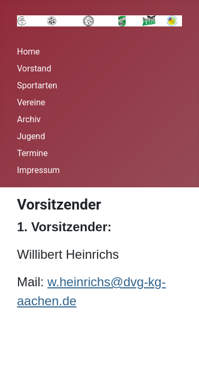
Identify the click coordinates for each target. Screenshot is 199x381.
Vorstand (34, 69)
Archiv (29, 119)
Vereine (31, 102)
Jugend (31, 136)
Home (28, 52)
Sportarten (37, 85)
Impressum (38, 170)
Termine (32, 153)
